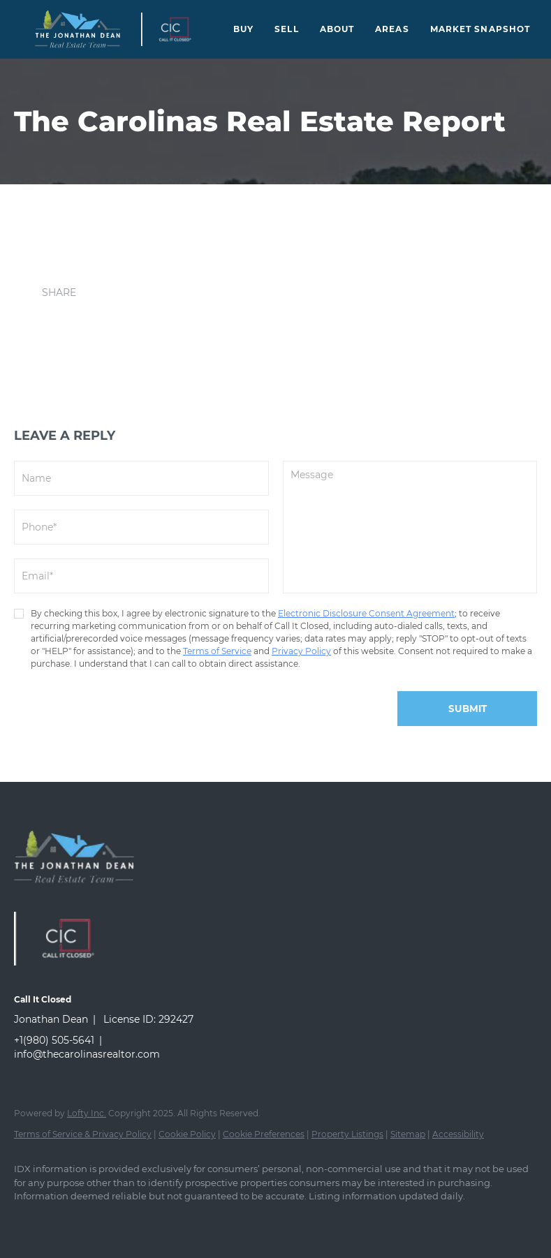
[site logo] (84, 895)
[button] (77, 29)
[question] (410, 527)
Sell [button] (286, 29)
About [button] (337, 29)
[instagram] (71, 1220)
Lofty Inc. (86, 1113)
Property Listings (347, 1134)
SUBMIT (467, 708)
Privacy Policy (301, 651)
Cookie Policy (187, 1134)
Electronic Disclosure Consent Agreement (366, 613)
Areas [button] (392, 29)
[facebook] (30, 1220)
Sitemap (407, 1134)
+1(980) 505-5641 (54, 1040)
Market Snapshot (480, 29)
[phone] (141, 527)
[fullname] (141, 478)
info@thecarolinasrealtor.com (87, 1054)
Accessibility (458, 1134)
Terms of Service (217, 651)
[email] (141, 575)
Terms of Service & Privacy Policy (83, 1134)
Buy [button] (243, 29)
